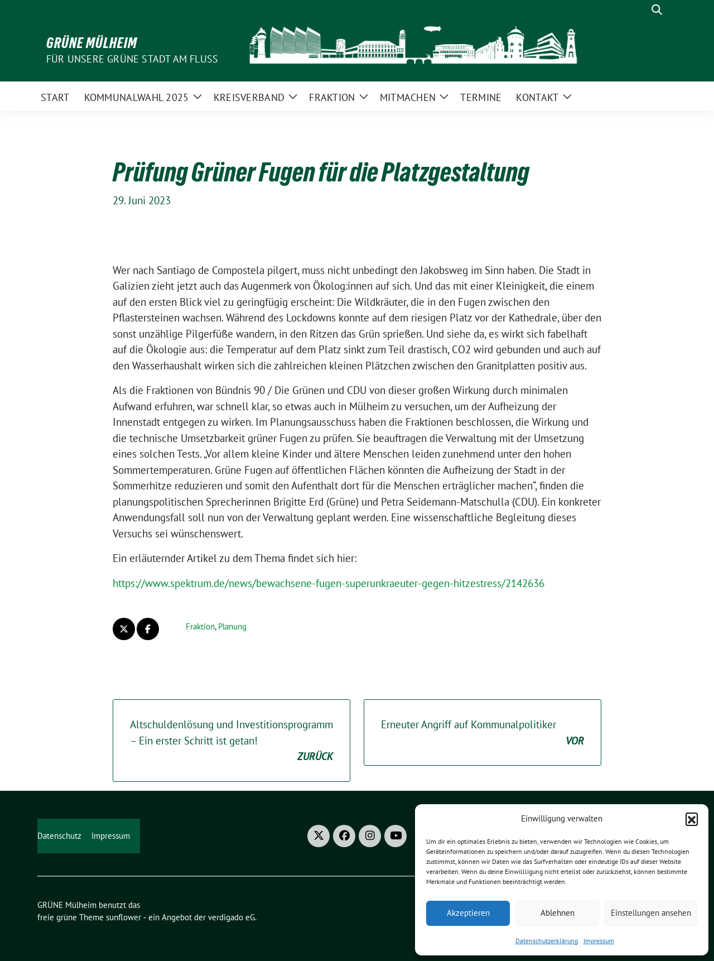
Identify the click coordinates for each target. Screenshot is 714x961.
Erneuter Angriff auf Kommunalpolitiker (482, 733)
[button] (691, 818)
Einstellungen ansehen (651, 912)
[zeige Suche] (657, 10)
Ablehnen (558, 912)
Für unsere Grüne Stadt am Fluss (132, 58)
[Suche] (641, 10)
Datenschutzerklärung (546, 940)
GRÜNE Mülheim (91, 43)
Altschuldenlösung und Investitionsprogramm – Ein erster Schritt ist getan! (231, 741)
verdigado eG (231, 917)
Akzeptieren (468, 912)
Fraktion (200, 626)
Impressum (598, 940)
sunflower (123, 917)
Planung (232, 626)
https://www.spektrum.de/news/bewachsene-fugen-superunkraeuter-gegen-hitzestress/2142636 (328, 583)
